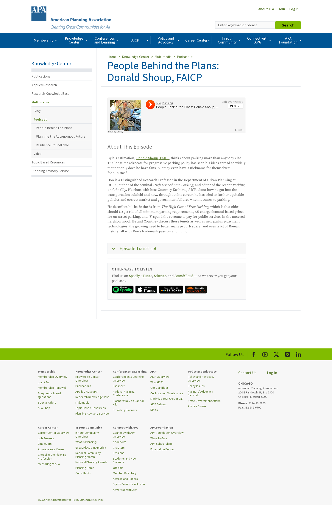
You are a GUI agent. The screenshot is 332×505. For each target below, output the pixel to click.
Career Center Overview (53, 433)
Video (38, 153)
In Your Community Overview (87, 434)
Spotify (134, 276)
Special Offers (47, 402)
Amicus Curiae (197, 406)
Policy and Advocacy (168, 40)
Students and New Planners (124, 460)
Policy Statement (82, 499)
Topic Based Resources (48, 162)
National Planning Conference (124, 393)
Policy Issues (196, 386)
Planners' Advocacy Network (200, 393)
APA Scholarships (161, 444)
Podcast (40, 119)
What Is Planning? (86, 442)
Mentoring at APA (49, 464)
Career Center (198, 40)
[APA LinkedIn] (298, 353)
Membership (46, 40)
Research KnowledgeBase (50, 93)
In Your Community (230, 40)
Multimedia (40, 102)
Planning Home (84, 468)
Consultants (83, 473)
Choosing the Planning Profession (52, 456)
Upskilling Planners (125, 410)
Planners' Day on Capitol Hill (128, 403)
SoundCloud (184, 276)
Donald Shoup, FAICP (152, 158)
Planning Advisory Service (50, 171)
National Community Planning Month (88, 455)
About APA (266, 9)
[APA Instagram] (287, 353)
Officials (118, 468)
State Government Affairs (204, 401)
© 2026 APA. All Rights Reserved (55, 499)
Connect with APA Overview (124, 434)
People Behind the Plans (54, 128)
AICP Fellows (158, 404)
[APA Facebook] (254, 353)
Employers (45, 444)
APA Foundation (291, 40)
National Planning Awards (91, 462)
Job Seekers (46, 438)
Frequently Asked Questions (49, 395)
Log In (294, 9)
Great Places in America (90, 447)
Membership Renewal (52, 388)
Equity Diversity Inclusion (129, 484)
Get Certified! (159, 388)
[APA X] (276, 353)
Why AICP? (157, 382)
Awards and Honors (125, 479)
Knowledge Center (77, 40)
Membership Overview (52, 377)
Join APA (43, 382)
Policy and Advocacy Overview (201, 378)
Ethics (154, 410)
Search (288, 25)
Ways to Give (158, 438)
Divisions (118, 453)
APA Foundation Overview (167, 433)
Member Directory (124, 473)
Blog (37, 111)
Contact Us (247, 372)
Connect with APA (259, 40)
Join (281, 9)
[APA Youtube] (265, 353)
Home (112, 56)
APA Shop (44, 408)
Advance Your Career (51, 449)
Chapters (119, 447)
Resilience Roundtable (52, 145)
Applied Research (44, 85)
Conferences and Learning (106, 40)
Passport (119, 386)
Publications (40, 76)
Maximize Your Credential (166, 399)
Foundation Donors (162, 449)
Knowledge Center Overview (87, 378)
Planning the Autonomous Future (60, 136)
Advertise (98, 499)
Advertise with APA (125, 490)
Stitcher (160, 276)
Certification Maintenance (166, 393)
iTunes (147, 276)
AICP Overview (159, 377)
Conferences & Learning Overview (128, 378)
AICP (140, 40)
